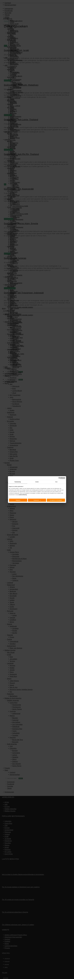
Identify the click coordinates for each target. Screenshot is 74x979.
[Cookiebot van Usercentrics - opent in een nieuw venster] (59, 478)
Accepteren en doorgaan (56, 500)
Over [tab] (56, 481)
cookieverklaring (22, 494)
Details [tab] (37, 481)
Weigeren (18, 500)
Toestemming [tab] (17, 481)
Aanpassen (37, 500)
